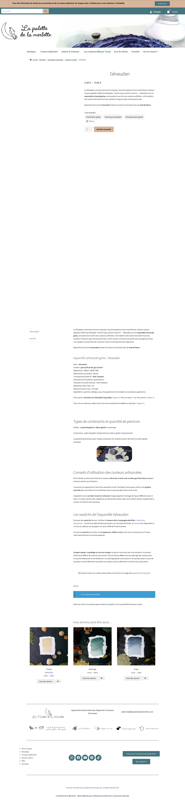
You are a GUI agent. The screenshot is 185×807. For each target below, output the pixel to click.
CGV (117, 787)
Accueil (35, 60)
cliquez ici (116, 397)
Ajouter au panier (104, 129)
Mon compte (27, 748)
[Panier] (168, 12)
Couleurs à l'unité (71, 60)
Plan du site (71, 787)
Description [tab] (34, 331)
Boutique (31, 51)
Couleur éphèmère (49, 51)
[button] (32, 52)
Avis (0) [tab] (33, 338)
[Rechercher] (46, 11)
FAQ (23, 761)
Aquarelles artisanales (55, 60)
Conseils (135, 51)
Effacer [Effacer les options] (92, 121)
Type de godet (90, 112)
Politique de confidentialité (103, 787)
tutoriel (137, 523)
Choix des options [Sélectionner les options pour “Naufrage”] (89, 678)
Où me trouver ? (150, 51)
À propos (25, 764)
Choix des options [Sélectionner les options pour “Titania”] (45, 681)
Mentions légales (84, 787)
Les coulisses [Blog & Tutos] (97, 51)
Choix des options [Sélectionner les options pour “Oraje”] (132, 678)
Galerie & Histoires (70, 51)
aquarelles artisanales (141, 573)
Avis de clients (121, 51)
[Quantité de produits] (88, 129)
